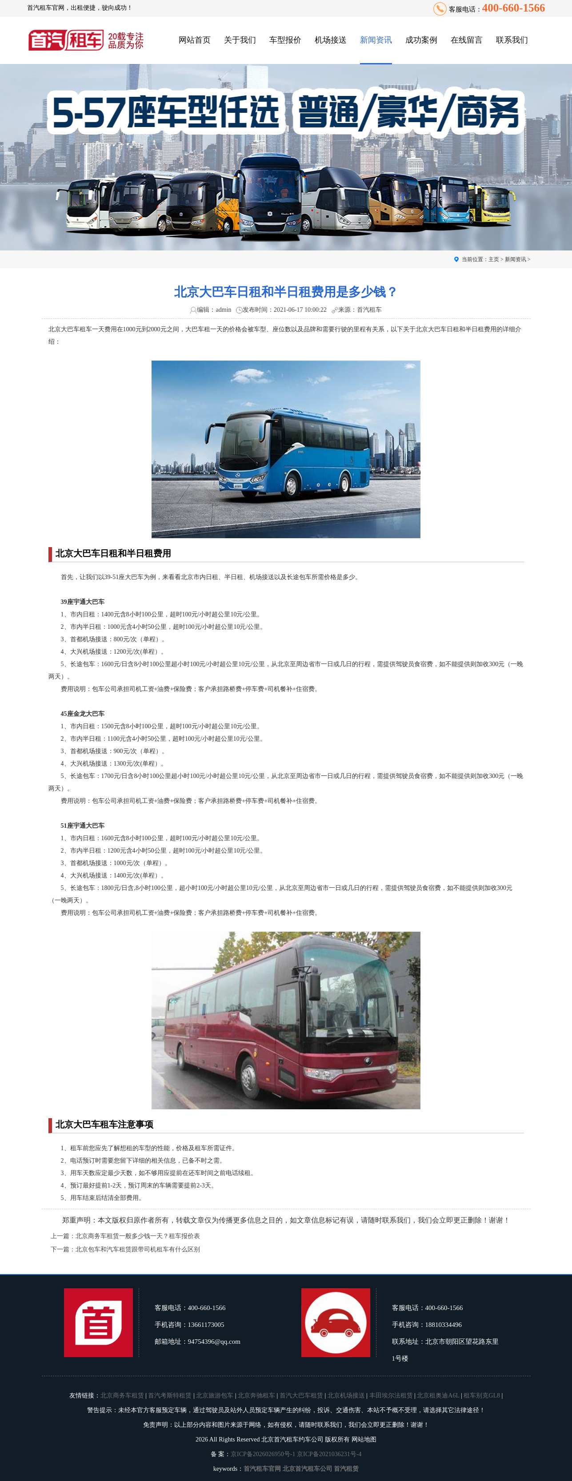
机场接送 (331, 40)
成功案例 (421, 40)
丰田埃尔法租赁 (391, 1395)
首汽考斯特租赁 (170, 1395)
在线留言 (467, 40)
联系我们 (512, 40)
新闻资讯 (376, 40)
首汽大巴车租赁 (301, 1395)
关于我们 (240, 40)
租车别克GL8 (482, 1395)
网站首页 (195, 40)
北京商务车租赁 (122, 1395)
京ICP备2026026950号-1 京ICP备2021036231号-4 (296, 1454)
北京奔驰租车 (256, 1395)
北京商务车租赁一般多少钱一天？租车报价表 (138, 1236)
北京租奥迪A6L (438, 1395)
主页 (493, 259)
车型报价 (285, 40)
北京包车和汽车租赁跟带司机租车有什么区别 (138, 1249)
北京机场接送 (346, 1395)
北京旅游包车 (214, 1395)
